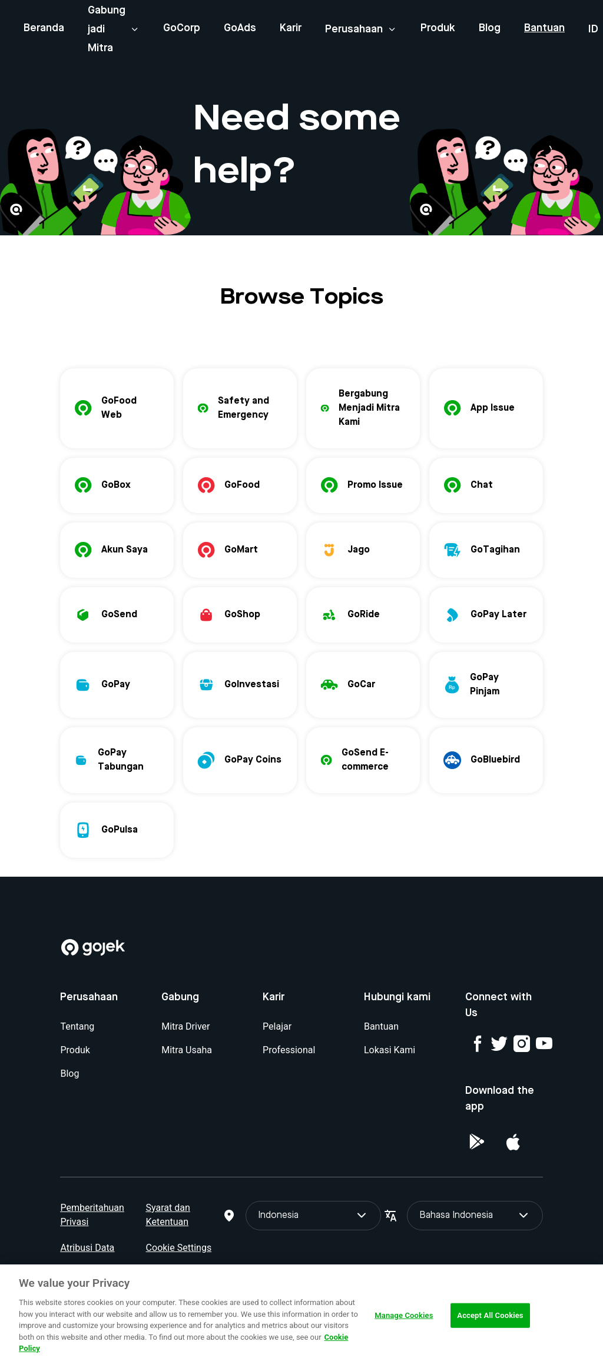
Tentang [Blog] (77, 1026)
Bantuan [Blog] (381, 1026)
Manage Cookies (404, 1315)
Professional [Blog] (289, 1050)
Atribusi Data (87, 1247)
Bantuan (544, 28)
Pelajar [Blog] (277, 1026)
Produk (437, 28)
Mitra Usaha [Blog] (186, 1050)
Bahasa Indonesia (474, 1216)
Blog (490, 28)
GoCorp (181, 28)
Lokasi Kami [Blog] (389, 1050)
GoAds (240, 28)
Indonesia (313, 1216)
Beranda (44, 28)
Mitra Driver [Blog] (185, 1026)
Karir (291, 28)
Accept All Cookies (490, 1315)
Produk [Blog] (75, 1050)
